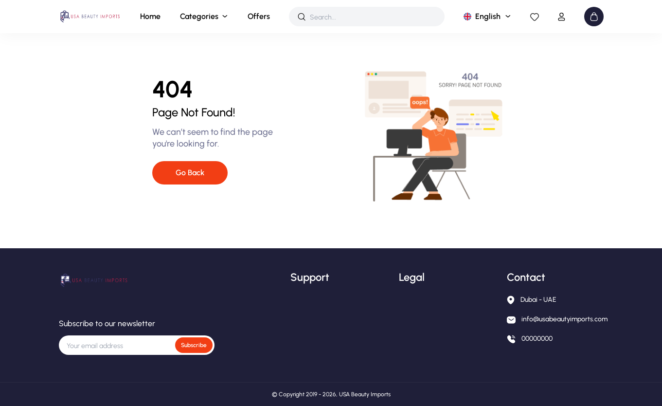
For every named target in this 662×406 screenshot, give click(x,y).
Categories (199, 16)
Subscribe (194, 345)
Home (150, 16)
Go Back (190, 172)
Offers (259, 16)
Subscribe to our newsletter (107, 323)
